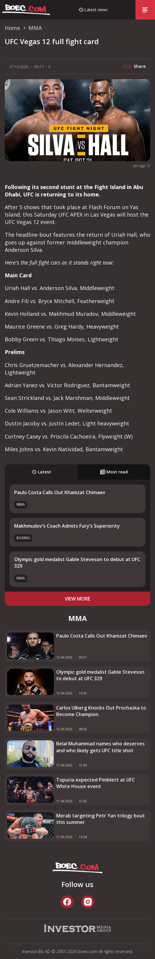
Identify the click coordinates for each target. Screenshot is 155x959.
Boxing (23, 537)
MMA (21, 504)
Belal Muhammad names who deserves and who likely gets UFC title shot (100, 746)
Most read (114, 472)
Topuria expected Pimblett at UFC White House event (95, 783)
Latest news (96, 9)
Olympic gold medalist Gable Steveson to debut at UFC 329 (100, 675)
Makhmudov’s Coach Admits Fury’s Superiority (67, 526)
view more (77, 598)
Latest (41, 472)
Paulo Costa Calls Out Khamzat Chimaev (59, 492)
